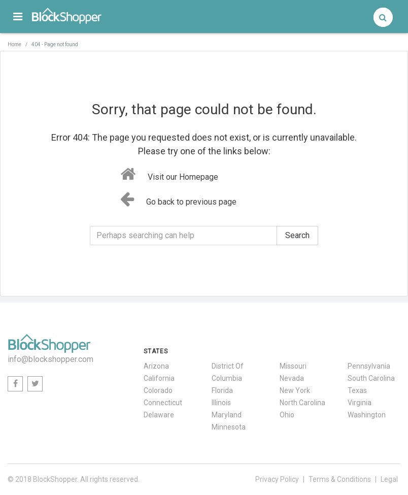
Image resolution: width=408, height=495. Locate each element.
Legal (389, 479)
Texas (357, 390)
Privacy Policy (277, 479)
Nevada (292, 378)
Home (14, 44)
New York (295, 390)
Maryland (227, 415)
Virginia (359, 403)
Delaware (159, 415)
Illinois (221, 403)
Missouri (293, 366)
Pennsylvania (369, 366)
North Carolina (302, 403)
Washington (367, 415)
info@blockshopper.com (50, 359)
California (159, 378)
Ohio (287, 415)
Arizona (156, 366)
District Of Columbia (228, 372)
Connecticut (163, 403)
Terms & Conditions (340, 479)
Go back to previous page (178, 199)
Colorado (158, 390)
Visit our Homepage (169, 174)
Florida (222, 390)
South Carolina (371, 378)
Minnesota (229, 427)
